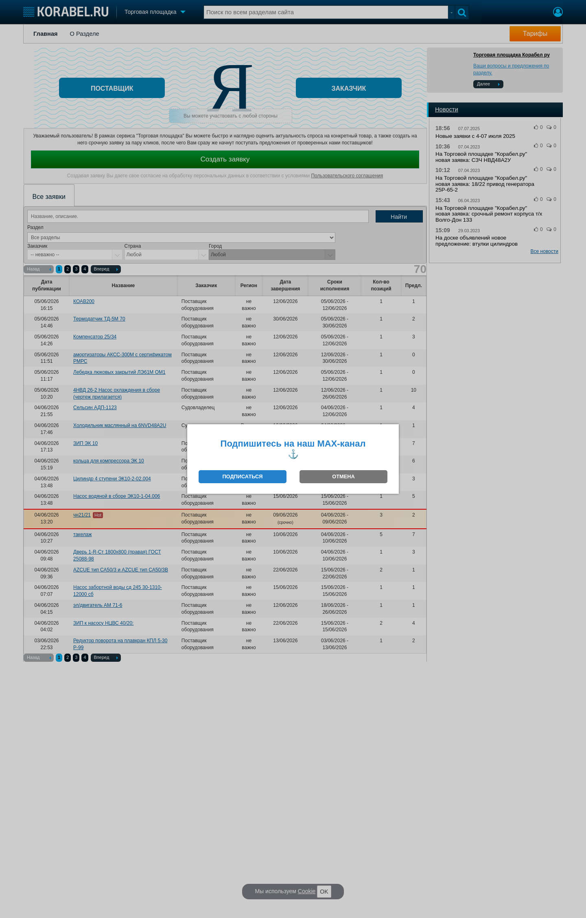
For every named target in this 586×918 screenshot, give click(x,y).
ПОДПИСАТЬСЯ (242, 476)
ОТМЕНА (343, 476)
